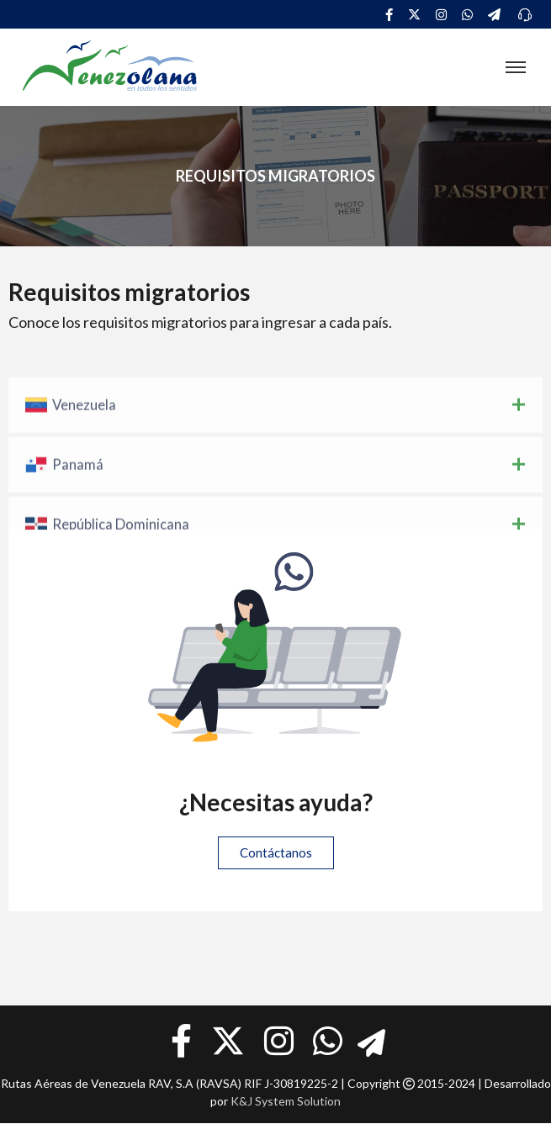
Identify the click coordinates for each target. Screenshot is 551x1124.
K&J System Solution (285, 1101)
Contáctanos (276, 852)
